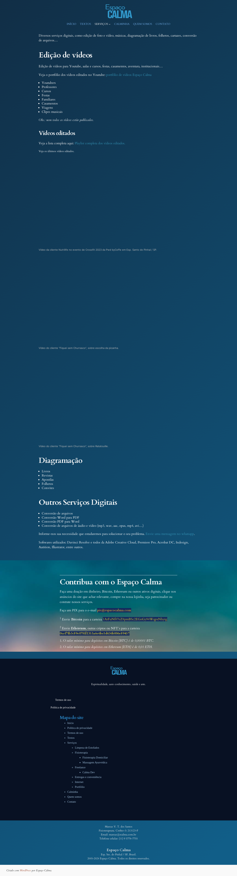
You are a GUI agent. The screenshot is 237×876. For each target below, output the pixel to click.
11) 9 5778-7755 (129, 838)
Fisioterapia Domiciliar (95, 757)
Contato (71, 801)
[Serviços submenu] (110, 24)
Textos (71, 737)
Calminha (72, 791)
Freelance (80, 767)
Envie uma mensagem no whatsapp (170, 534)
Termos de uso (75, 732)
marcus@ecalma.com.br (122, 834)
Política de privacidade (79, 727)
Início (70, 723)
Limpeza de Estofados (87, 747)
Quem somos (74, 796)
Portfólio (80, 786)
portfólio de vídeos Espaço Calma (128, 75)
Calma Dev (88, 772)
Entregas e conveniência (88, 777)
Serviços (72, 742)
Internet (79, 781)
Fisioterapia (81, 752)
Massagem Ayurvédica (94, 762)
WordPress (25, 870)
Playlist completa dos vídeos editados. (100, 143)
